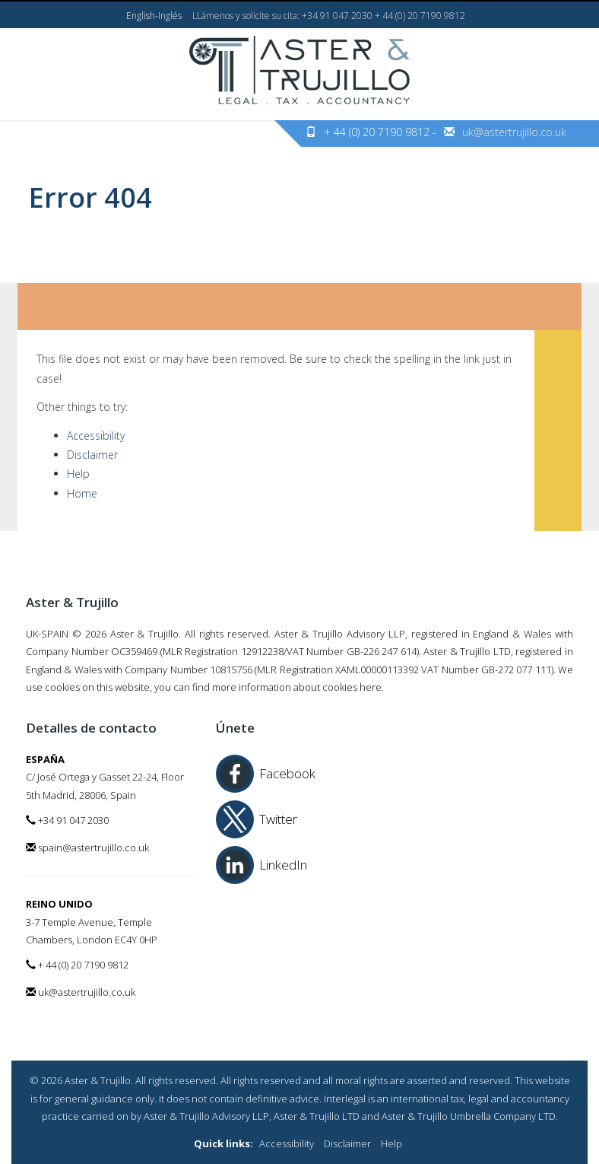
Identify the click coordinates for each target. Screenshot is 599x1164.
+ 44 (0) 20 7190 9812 (77, 965)
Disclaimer (92, 454)
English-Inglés (154, 15)
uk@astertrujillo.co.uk (514, 132)
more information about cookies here (297, 687)
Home (82, 493)
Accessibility (96, 435)
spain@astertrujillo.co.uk (87, 847)
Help (78, 473)
